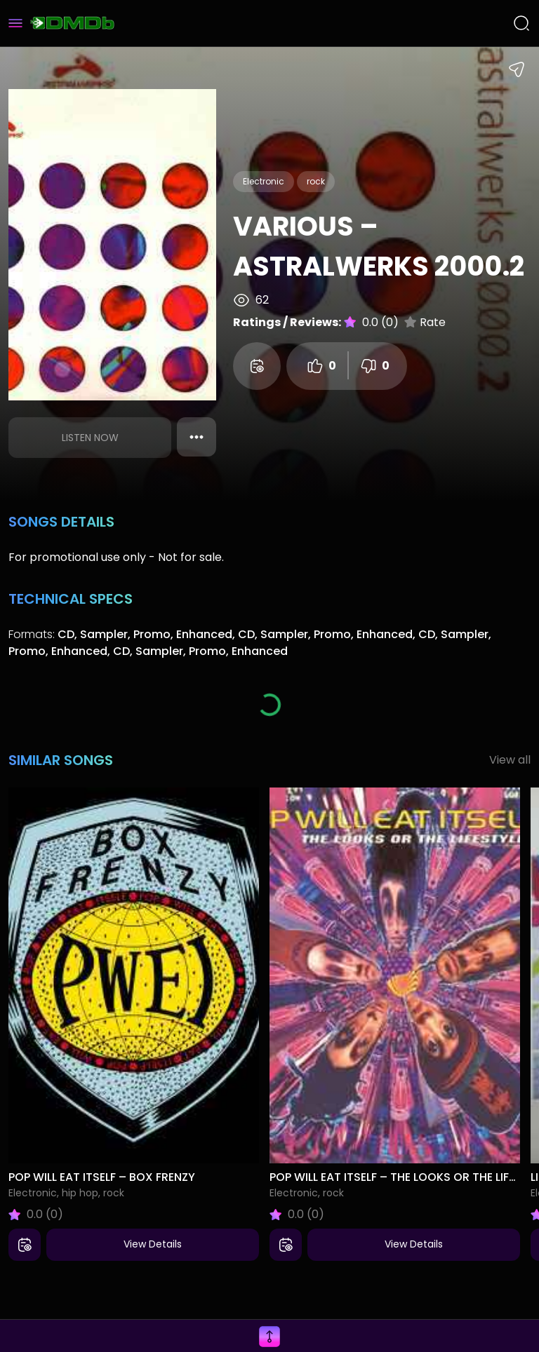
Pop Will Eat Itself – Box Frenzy (101, 1177)
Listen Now (90, 438)
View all (510, 760)
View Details (153, 1244)
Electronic (263, 181)
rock (316, 181)
